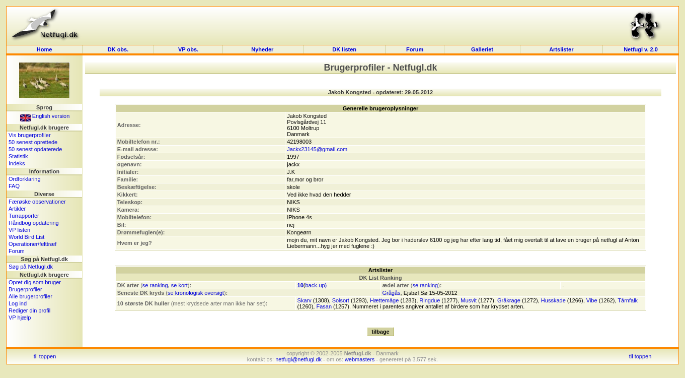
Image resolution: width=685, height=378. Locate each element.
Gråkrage (508, 300)
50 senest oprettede (33, 142)
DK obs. (118, 49)
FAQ (14, 186)
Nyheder (263, 49)
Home (44, 49)
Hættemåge (384, 300)
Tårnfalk (628, 300)
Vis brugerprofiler (30, 135)
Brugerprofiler (25, 289)
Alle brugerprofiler (30, 296)
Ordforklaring (25, 179)
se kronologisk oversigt (196, 293)
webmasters (359, 359)
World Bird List (26, 237)
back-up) (316, 285)
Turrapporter (24, 216)
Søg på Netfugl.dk (31, 267)
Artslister (561, 49)
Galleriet (482, 49)
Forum (414, 49)
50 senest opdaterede (35, 149)
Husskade (553, 300)
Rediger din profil (29, 310)
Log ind (18, 303)
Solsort (340, 300)
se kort (179, 285)
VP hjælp (20, 317)
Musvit (469, 300)
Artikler (17, 209)
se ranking (155, 285)
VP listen (19, 230)
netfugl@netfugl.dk (298, 359)
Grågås (391, 293)
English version (45, 116)
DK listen (344, 49)
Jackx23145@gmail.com (317, 149)
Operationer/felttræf (32, 244)
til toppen (45, 356)
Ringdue (429, 300)
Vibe (591, 300)
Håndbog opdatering (34, 223)
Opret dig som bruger (35, 282)
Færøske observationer (37, 202)
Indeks (17, 163)
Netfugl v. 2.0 (641, 49)
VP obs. (188, 49)
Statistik (18, 156)
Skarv (304, 300)
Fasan (324, 306)
